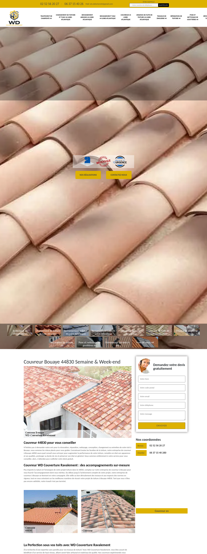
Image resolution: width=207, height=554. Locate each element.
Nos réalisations (88, 175)
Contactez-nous (119, 175)
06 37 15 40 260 (158, 452)
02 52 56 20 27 (157, 445)
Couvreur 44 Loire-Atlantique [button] (126, 17)
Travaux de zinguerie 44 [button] (162, 17)
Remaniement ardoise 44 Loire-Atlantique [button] (87, 17)
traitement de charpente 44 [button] (46, 17)
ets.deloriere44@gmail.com (101, 4)
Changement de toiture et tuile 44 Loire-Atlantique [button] (65, 17)
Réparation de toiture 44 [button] (176, 17)
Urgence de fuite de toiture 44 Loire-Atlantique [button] (144, 17)
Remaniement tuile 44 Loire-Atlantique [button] (107, 17)
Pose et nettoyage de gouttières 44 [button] (192, 17)
